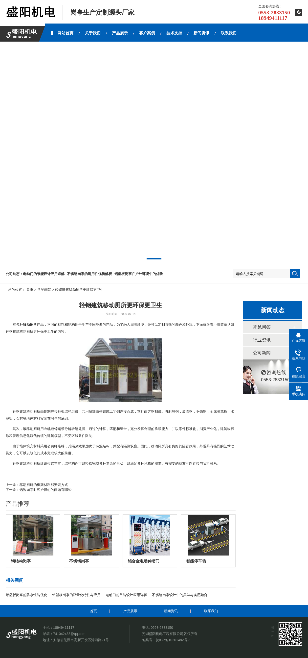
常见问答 (44, 290)
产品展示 (130, 611)
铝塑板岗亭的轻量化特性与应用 (76, 595)
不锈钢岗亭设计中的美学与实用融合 (179, 595)
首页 (29, 290)
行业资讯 (262, 339)
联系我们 (211, 611)
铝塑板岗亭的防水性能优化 (26, 595)
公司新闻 (262, 352)
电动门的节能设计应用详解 (44, 274)
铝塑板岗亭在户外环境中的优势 (138, 274)
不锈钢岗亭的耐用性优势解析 (89, 274)
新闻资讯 (171, 611)
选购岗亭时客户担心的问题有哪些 (45, 490)
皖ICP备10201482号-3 (173, 640)
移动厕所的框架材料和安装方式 (44, 485)
